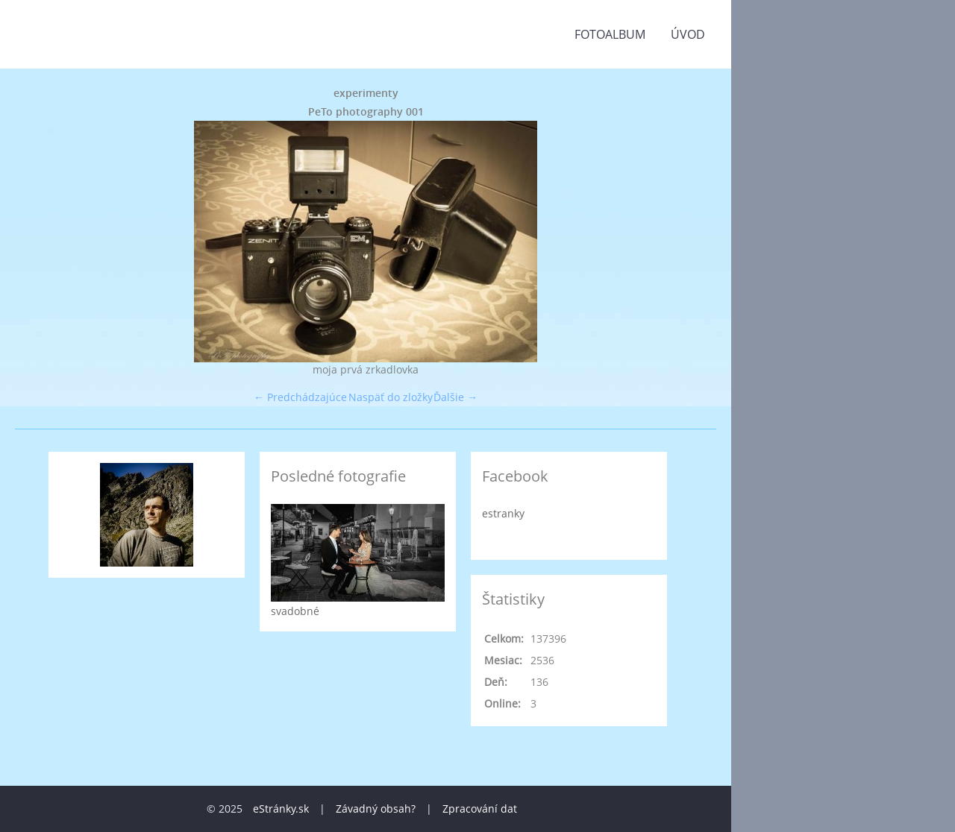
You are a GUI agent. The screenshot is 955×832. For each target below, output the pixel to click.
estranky (503, 513)
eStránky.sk (281, 808)
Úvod (688, 34)
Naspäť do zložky (390, 397)
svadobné (295, 611)
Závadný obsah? (376, 808)
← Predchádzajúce (300, 397)
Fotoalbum (609, 34)
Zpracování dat (479, 808)
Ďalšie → (455, 397)
